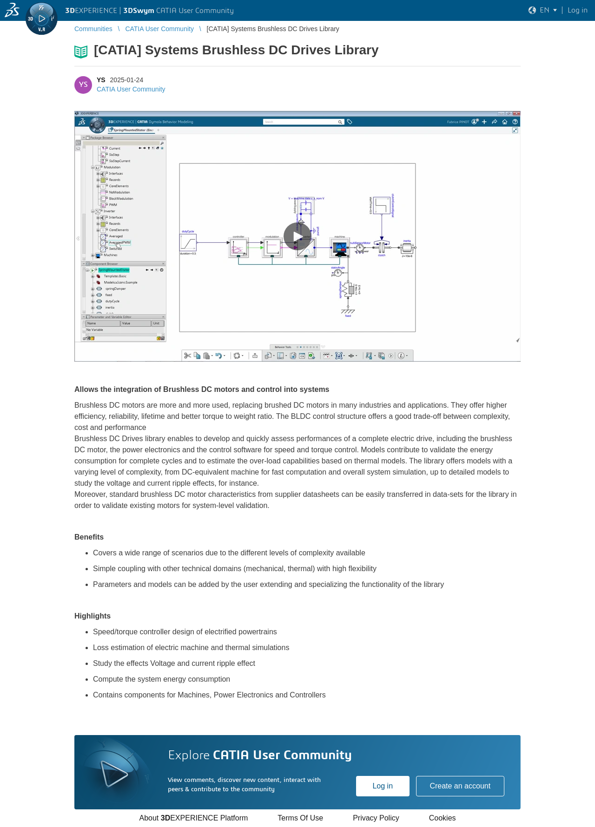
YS (101, 80)
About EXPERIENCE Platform (193, 818)
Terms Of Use (300, 818)
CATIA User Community (131, 89)
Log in (382, 786)
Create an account (460, 786)
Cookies (442, 818)
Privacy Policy (376, 818)
